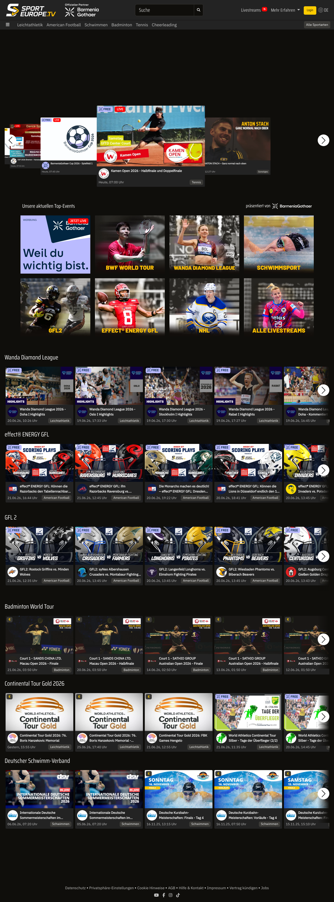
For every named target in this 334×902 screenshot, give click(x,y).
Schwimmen (96, 24)
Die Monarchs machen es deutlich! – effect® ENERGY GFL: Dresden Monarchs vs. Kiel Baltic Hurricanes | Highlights (184, 489)
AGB (172, 888)
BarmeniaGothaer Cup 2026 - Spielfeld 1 (72, 163)
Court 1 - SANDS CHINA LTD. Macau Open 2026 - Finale (41, 661)
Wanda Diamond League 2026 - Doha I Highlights (43, 411)
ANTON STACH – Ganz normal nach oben (225, 163)
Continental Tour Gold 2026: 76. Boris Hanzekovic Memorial (43, 738)
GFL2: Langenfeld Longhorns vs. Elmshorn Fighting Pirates (182, 572)
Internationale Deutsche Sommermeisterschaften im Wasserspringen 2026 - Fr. (109, 815)
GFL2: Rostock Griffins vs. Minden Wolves (44, 572)
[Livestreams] (279, 307)
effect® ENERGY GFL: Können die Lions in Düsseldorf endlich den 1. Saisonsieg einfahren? (253, 489)
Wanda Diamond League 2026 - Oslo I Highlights (112, 411)
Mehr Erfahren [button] (283, 10)
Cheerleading (164, 24)
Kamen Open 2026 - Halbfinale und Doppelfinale (146, 171)
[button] (10, 140)
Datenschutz (76, 888)
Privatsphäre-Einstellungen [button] (112, 888)
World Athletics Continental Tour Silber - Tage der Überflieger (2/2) (253, 738)
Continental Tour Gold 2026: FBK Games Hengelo (183, 738)
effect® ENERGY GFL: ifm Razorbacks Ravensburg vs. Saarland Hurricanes (109, 489)
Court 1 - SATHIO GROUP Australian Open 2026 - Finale (181, 661)
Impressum (217, 888)
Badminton (121, 24)
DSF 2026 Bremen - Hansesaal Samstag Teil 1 (35, 159)
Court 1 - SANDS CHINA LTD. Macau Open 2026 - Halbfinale (111, 661)
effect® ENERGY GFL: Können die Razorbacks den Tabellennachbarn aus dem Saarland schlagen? (45, 489)
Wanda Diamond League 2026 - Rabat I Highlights (251, 411)
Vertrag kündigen (243, 888)
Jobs (265, 888)
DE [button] (323, 10)
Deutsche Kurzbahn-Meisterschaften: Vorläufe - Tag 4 (253, 815)
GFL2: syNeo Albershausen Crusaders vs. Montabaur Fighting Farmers (113, 572)
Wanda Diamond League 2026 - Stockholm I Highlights (182, 411)
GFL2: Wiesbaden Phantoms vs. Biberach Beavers (252, 572)
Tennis (142, 24)
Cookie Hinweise (151, 888)
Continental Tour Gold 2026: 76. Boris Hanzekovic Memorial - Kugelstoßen (112, 738)
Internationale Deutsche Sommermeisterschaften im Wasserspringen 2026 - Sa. (40, 815)
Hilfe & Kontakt (191, 888)
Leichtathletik (30, 24)
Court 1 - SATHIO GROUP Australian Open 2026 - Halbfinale (253, 661)
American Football (64, 24)
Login (310, 10)
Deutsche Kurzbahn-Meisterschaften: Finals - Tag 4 (181, 815)
